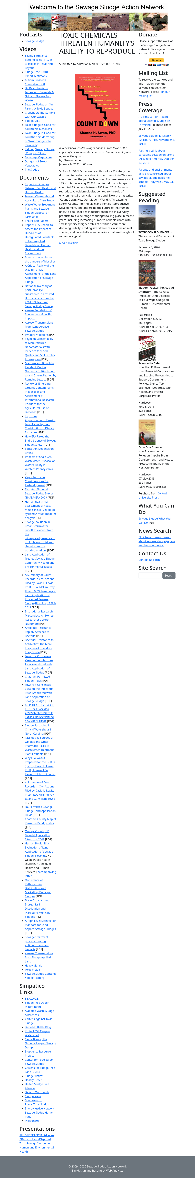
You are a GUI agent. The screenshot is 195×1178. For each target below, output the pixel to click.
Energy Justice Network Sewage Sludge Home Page (39, 1112)
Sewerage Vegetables (38, 157)
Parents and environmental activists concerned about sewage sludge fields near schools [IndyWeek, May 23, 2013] (156, 178)
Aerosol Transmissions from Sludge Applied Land (39, 957)
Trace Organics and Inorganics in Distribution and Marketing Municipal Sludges (38, 909)
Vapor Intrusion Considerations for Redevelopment (36, 481)
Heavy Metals (33, 965)
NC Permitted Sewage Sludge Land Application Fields (40, 811)
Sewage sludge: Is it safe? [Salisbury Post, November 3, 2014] (157, 140)
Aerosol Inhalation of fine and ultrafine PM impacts (38, 314)
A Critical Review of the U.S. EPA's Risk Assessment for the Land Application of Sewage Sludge (40, 274)
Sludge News (33, 1096)
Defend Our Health (37, 1092)
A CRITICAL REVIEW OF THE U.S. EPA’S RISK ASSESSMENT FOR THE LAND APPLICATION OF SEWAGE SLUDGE (39, 713)
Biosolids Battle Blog (38, 1027)
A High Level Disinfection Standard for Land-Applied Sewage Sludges (40, 925)
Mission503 (32, 1121)
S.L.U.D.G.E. (32, 998)
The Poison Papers (36, 221)
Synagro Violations (36, 335)
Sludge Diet (32, 121)
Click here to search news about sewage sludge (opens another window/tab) (157, 541)
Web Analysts (114, 1170)
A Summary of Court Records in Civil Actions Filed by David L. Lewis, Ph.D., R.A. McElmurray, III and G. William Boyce (40, 791)
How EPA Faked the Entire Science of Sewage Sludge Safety (40, 440)
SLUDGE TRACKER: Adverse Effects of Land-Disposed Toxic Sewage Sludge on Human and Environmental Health (37, 1143)
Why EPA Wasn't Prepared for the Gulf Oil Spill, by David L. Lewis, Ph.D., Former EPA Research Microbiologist (40, 766)
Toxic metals (33, 969)
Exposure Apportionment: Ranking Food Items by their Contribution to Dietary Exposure (40, 424)
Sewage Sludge (34, 41)
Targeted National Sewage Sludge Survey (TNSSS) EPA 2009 (39, 493)
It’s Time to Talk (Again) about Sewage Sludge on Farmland (154, 121)
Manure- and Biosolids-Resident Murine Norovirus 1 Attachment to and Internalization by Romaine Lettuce (40, 371)
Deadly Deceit (33, 1080)
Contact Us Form (149, 560)
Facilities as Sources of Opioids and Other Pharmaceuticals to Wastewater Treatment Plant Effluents (39, 746)
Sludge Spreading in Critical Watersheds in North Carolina (39, 729)
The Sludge (32, 169)
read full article (68, 243)
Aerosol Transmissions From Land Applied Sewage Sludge (39, 327)
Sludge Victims (34, 1076)
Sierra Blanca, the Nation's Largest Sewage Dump (40, 1043)
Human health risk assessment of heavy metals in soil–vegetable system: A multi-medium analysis (40, 510)
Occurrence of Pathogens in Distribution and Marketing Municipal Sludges (38, 888)
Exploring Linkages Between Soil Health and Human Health (40, 188)
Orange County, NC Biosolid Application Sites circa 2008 (37, 835)
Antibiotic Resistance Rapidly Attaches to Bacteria (38, 632)
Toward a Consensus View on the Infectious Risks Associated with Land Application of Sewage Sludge (39, 664)
